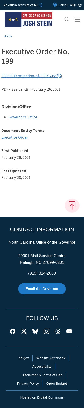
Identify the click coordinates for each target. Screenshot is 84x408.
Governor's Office (23, 117)
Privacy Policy (28, 383)
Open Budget (56, 383)
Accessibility (41, 366)
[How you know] (41, 5)
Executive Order (14, 137)
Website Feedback (50, 358)
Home (8, 36)
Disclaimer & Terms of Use (41, 375)
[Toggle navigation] (77, 19)
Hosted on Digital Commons (42, 397)
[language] (71, 5)
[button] (63, 19)
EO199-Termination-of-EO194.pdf (31, 76)
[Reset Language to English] (55, 5)
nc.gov (24, 358)
